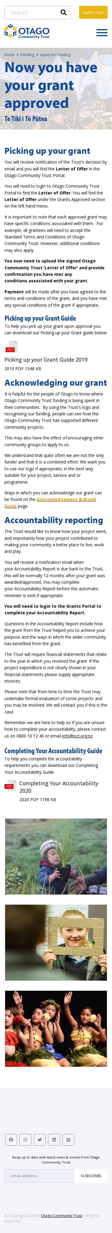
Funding (27, 54)
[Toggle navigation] (102, 32)
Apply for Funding (55, 54)
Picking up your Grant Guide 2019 (46, 359)
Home (9, 54)
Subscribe (91, 1175)
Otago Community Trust (61, 1215)
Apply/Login (93, 12)
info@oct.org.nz (77, 736)
